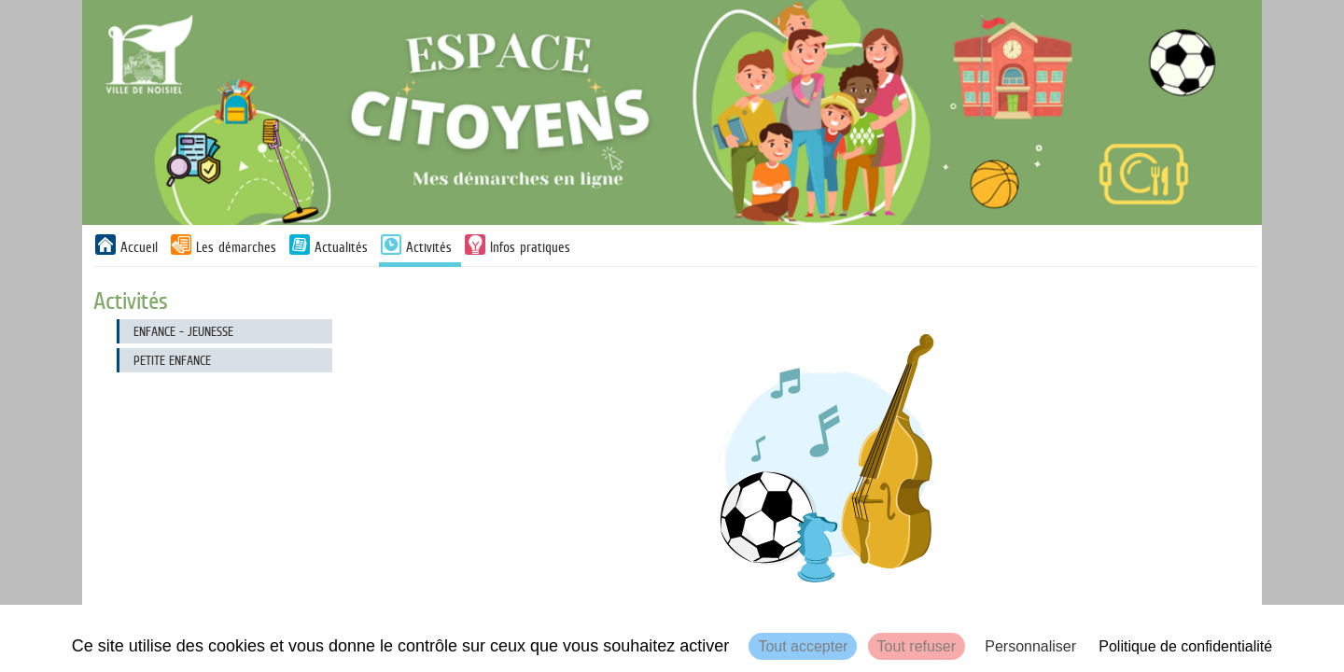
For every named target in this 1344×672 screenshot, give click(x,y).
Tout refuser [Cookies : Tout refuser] (916, 646)
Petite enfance (172, 360)
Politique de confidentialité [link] (1185, 646)
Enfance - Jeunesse (183, 331)
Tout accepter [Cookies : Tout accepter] (802, 646)
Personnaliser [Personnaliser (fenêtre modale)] (1030, 646)
